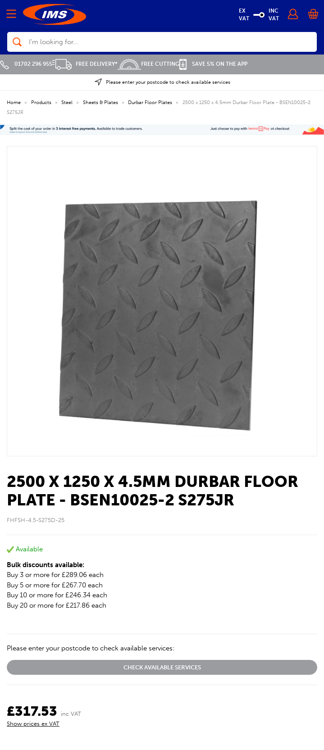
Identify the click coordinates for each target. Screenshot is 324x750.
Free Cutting (148, 64)
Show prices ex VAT (33, 723)
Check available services (162, 667)
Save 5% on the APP (213, 64)
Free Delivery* (85, 64)
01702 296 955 (26, 64)
